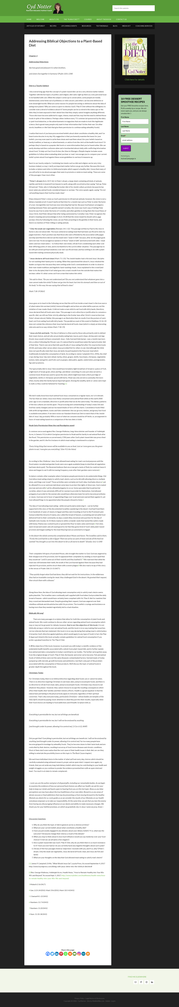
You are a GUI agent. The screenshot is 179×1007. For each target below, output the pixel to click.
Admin (107, 1001)
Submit (126, 148)
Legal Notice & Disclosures (95, 998)
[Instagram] (79, 954)
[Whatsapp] (66, 954)
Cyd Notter (43, 8)
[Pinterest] (61, 954)
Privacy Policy (79, 998)
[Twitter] (52, 954)
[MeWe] (83, 954)
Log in (113, 1001)
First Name (125, 117)
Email (123, 136)
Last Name (125, 126)
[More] (88, 954)
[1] (66, 384)
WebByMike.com (98, 1001)
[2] (30, 872)
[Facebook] (48, 954)
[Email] (75, 954)
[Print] (70, 954)
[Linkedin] (57, 954)
